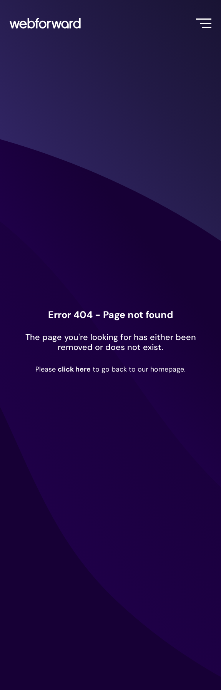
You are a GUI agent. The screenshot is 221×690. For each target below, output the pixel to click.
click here (74, 369)
